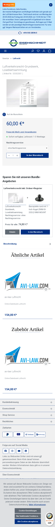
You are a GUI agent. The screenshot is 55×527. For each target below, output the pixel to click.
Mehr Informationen (37, 504)
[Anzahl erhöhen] (17, 155)
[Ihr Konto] (44, 51)
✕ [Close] (51, 5)
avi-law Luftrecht (13, 297)
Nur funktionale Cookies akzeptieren (28, 516)
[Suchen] (32, 51)
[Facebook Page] (5, 451)
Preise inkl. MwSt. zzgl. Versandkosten (21, 132)
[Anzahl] (13, 155)
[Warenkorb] (50, 51)
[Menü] (5, 51)
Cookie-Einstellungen (28, 511)
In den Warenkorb (35, 155)
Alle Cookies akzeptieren (27, 522)
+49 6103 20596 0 (30, 33)
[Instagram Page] (12, 451)
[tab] (27, 244)
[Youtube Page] (19, 451)
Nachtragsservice (14, 142)
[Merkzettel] (38, 51)
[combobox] (27, 148)
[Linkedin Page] (25, 451)
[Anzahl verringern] (9, 155)
